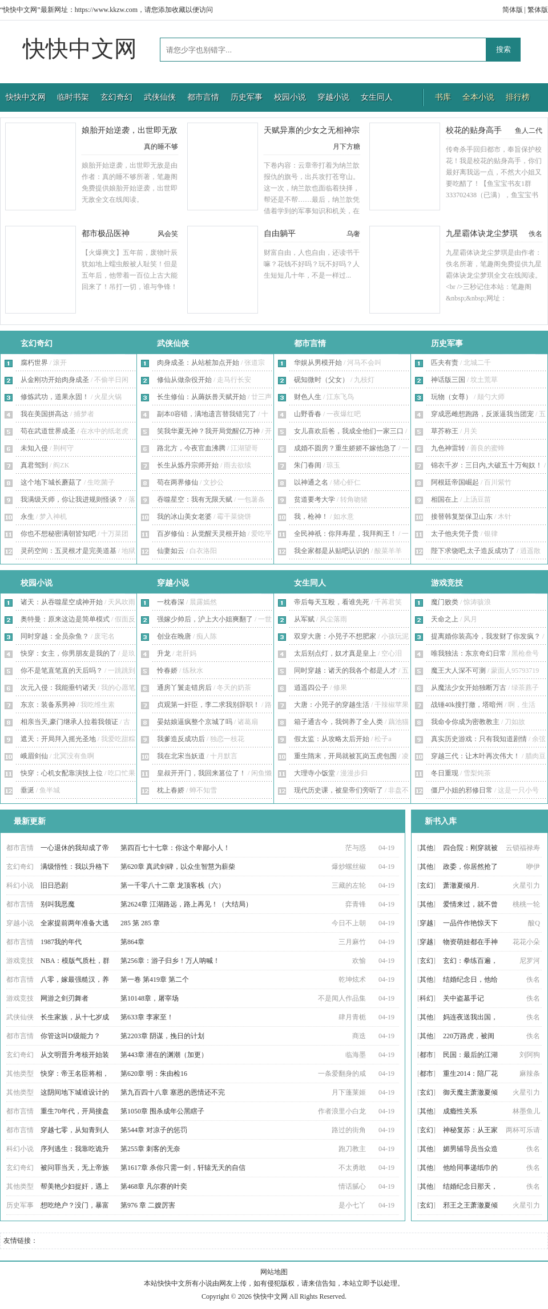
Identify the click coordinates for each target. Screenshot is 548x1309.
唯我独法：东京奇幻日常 (468, 653)
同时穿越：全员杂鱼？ (55, 636)
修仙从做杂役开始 (184, 380)
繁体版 (537, 10)
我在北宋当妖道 (181, 756)
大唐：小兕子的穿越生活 (331, 705)
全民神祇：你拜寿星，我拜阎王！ (345, 534)
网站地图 (274, 1272)
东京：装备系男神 (48, 705)
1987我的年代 (61, 942)
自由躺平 (280, 233)
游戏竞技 (447, 583)
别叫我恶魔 (58, 904)
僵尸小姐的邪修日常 (462, 790)
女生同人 (377, 97)
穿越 (426, 923)
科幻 (426, 998)
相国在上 (444, 499)
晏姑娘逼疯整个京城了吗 (194, 722)
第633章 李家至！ (147, 1017)
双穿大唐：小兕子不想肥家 (335, 636)
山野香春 (307, 414)
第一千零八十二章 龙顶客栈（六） (172, 885)
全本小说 (478, 97)
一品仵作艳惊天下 (470, 923)
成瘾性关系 (460, 1111)
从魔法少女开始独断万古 (468, 688)
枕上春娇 (170, 790)
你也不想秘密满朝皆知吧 (58, 534)
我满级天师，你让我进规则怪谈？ (72, 499)
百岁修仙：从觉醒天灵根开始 (201, 534)
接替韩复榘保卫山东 (462, 517)
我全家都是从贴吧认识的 (331, 551)
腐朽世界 (34, 363)
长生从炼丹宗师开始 (188, 465)
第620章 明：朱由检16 (153, 1074)
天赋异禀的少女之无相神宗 (312, 130)
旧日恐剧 (54, 885)
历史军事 (247, 97)
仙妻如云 (170, 551)
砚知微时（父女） (321, 380)
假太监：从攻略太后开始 (331, 739)
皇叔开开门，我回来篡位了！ (201, 773)
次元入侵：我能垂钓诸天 (58, 688)
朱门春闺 (307, 465)
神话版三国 (448, 380)
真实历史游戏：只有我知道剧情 (479, 739)
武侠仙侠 (160, 97)
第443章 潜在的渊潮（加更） (164, 1055)
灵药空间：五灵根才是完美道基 (68, 551)
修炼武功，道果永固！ (55, 397)
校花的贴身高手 (474, 130)
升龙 (164, 653)
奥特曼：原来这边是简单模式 (65, 619)
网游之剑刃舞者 (64, 998)
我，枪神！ (311, 517)
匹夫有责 (444, 363)
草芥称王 (444, 431)
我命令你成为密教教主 (465, 722)
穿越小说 (333, 97)
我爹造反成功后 (181, 739)
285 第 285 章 (140, 923)
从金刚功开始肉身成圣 (55, 380)
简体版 (512, 10)
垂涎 (27, 790)
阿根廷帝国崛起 (455, 482)
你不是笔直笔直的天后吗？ (62, 670)
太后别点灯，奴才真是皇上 (335, 653)
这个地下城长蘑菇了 (51, 482)
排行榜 (518, 97)
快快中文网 (80, 49)
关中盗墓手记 (463, 998)
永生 (27, 517)
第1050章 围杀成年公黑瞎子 (162, 1111)
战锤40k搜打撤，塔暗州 (467, 705)
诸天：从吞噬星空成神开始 (62, 602)
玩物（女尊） (451, 397)
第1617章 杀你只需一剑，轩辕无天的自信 (182, 1168)
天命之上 (444, 619)
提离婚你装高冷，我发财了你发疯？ (486, 636)
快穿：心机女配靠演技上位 (62, 773)
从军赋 (304, 619)
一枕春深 (170, 602)
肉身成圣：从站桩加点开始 (198, 363)
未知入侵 (34, 448)
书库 (443, 97)
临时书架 (73, 97)
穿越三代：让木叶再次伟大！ (475, 756)
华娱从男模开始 (318, 363)
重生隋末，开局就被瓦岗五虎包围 (345, 756)
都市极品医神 (106, 233)
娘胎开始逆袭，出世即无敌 (130, 130)
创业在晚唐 (174, 636)
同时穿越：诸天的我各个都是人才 (345, 670)
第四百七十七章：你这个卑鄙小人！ (175, 848)
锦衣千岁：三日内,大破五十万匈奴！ (486, 465)
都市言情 (203, 97)
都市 (426, 1055)
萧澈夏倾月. (461, 885)
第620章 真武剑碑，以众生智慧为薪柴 (177, 867)
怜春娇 (167, 670)
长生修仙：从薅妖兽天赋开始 (201, 397)
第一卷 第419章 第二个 (154, 979)
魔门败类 (444, 602)
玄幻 (426, 885)
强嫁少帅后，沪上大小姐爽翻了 (205, 619)
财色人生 (307, 397)
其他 (426, 848)
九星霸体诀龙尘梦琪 (482, 233)
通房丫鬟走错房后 (184, 688)
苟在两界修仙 (177, 482)
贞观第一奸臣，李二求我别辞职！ (208, 705)
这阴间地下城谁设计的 (75, 1092)
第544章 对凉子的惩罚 (153, 1130)
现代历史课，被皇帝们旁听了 (338, 790)
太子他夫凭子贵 (455, 534)
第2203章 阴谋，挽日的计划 (162, 1036)
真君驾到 (34, 465)
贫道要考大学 (314, 499)
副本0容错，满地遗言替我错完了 (206, 414)
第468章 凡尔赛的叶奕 (153, 1186)
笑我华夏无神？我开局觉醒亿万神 (208, 431)
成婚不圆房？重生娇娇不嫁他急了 (345, 448)
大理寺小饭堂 (314, 773)
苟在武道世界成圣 (48, 431)
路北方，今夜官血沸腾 (191, 448)
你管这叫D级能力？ (70, 1036)
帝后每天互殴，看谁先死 (331, 602)
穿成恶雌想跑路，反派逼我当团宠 (482, 414)
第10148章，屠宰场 (149, 998)
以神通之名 (311, 482)
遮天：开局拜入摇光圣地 (58, 739)
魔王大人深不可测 (458, 670)
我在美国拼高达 (44, 414)
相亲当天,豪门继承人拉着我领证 (69, 722)
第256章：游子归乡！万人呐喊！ (170, 961)
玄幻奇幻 (116, 97)
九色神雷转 (448, 448)
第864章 (132, 942)
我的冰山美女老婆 (184, 517)
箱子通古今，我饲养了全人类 (338, 722)
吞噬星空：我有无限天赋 (194, 499)
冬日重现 (444, 773)
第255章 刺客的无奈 (150, 1149)
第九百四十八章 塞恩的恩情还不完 (172, 1092)
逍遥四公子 (311, 688)
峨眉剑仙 (34, 756)
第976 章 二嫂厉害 (147, 1205)
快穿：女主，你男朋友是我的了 (68, 653)
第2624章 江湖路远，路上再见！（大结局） (186, 904)
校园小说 (290, 97)
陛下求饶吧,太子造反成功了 (473, 551)
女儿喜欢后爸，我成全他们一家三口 (349, 431)
